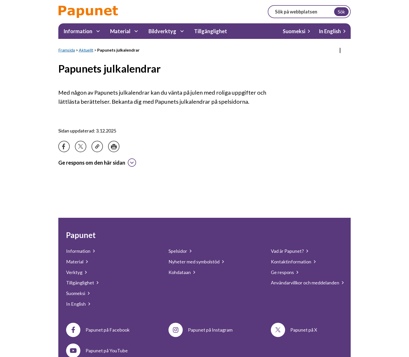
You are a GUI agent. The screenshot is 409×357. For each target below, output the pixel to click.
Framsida (66, 49)
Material (120, 31)
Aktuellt (86, 49)
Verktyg (74, 272)
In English (330, 31)
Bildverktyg (162, 31)
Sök (341, 12)
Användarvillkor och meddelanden (305, 282)
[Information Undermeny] (98, 31)
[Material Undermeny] (136, 31)
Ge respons (282, 272)
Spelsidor (177, 251)
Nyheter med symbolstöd (194, 261)
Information (78, 31)
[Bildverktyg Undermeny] (182, 31)
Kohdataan (179, 272)
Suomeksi (294, 31)
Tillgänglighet (210, 31)
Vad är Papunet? (287, 251)
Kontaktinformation (291, 261)
